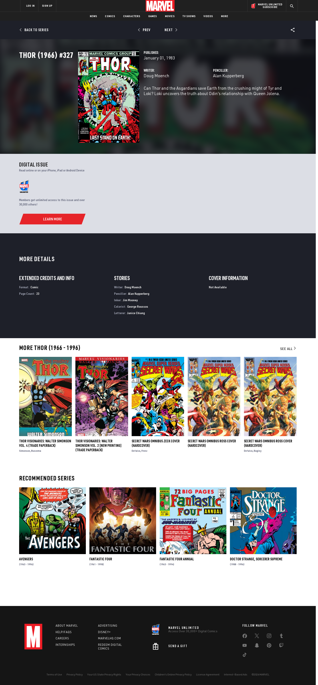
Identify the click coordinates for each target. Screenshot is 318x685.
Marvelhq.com (109, 638)
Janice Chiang (136, 338)
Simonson (24, 476)
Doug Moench (115, 95)
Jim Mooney (130, 325)
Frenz (144, 476)
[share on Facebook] (244, 637)
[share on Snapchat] (257, 646)
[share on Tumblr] (281, 636)
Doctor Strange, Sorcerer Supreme (256, 584)
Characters (131, 16)
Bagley (257, 476)
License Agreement (207, 674)
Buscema (36, 476)
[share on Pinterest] (269, 646)
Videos (208, 16)
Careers (62, 638)
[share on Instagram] (269, 636)
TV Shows (189, 16)
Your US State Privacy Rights (104, 674)
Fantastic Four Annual (177, 584)
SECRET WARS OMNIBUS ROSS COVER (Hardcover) (212, 468)
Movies (170, 16)
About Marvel (67, 625)
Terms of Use (54, 674)
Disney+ (104, 632)
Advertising (107, 625)
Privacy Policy (74, 674)
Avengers (26, 584)
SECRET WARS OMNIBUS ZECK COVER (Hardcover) (156, 468)
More (224, 16)
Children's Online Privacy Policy (173, 674)
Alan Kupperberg (207, 95)
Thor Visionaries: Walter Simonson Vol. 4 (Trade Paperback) (45, 468)
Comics (110, 16)
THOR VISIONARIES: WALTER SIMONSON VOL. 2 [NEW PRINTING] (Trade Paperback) (98, 471)
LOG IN (30, 5)
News (93, 16)
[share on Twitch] (281, 646)
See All (288, 374)
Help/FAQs (64, 632)
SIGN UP (47, 5)
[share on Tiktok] (244, 655)
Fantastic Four (100, 584)
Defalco (136, 476)
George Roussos (137, 332)
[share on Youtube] (244, 646)
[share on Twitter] (257, 636)
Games (152, 16)
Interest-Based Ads (235, 674)
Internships (65, 644)
